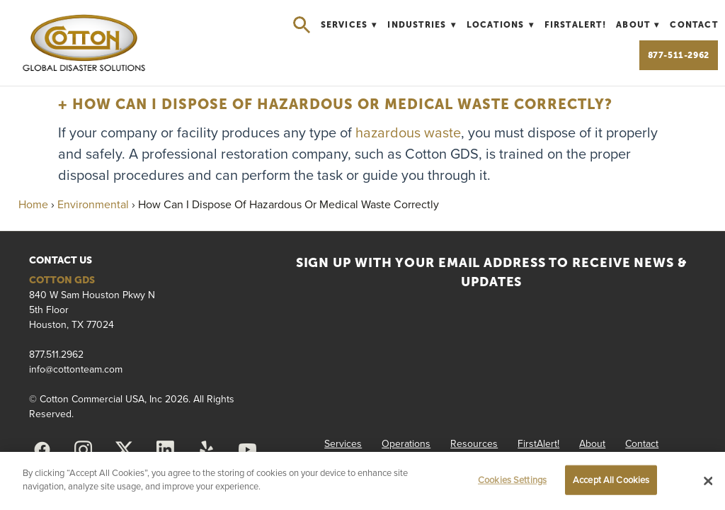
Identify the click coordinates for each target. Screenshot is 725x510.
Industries (421, 25)
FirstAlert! (575, 25)
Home (33, 204)
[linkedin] (165, 449)
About (638, 25)
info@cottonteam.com (75, 369)
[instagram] (83, 449)
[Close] (708, 481)
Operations (406, 443)
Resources (474, 443)
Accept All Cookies (611, 479)
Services (349, 25)
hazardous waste (408, 132)
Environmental (93, 204)
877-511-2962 (678, 55)
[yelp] (206, 449)
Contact (693, 25)
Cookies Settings (512, 479)
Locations (501, 25)
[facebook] (42, 449)
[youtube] (247, 449)
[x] (124, 449)
